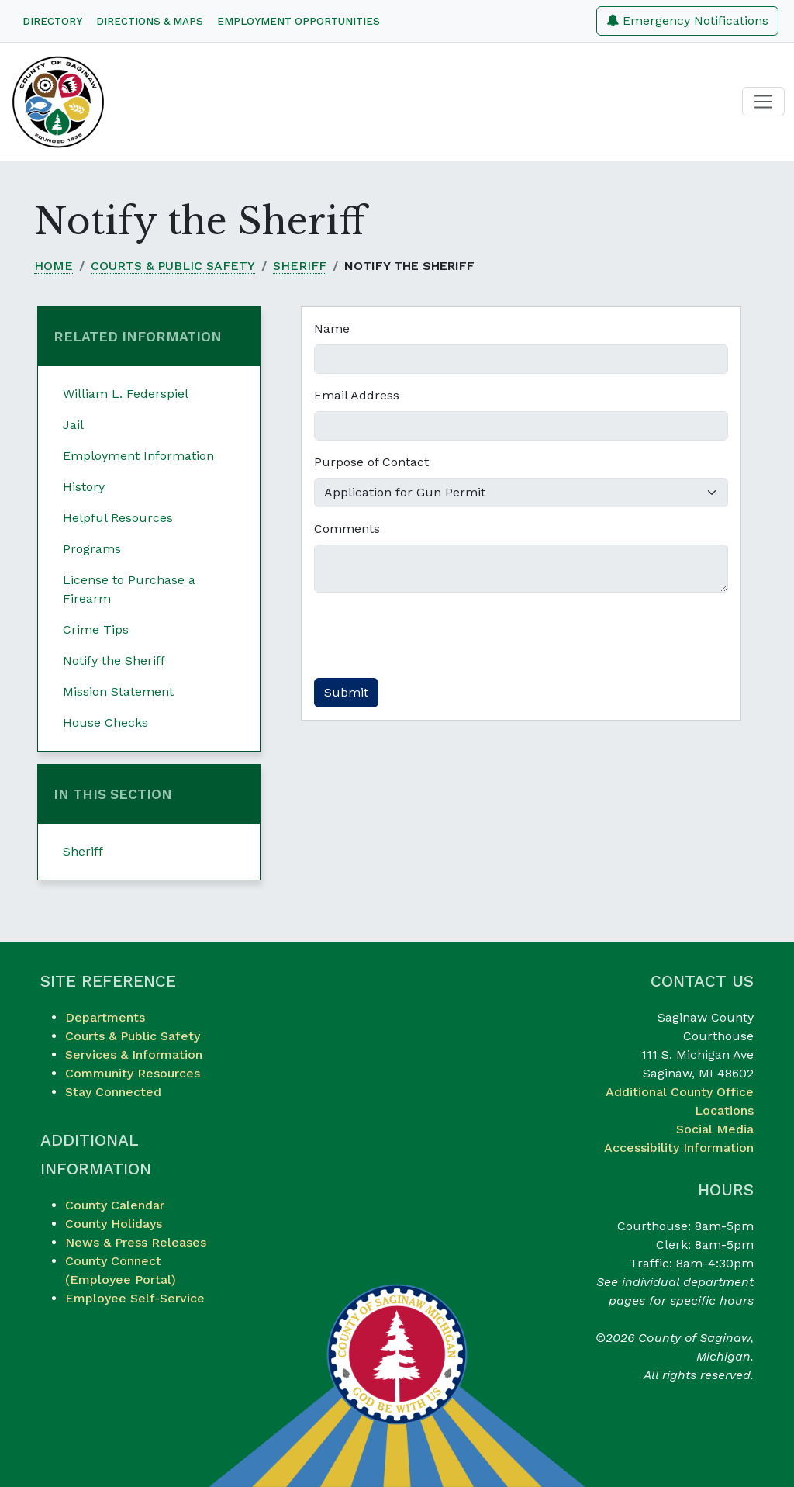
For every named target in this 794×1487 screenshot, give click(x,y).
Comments (347, 528)
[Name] (521, 359)
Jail (73, 424)
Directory (52, 21)
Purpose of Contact (371, 462)
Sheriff (299, 265)
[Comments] (521, 569)
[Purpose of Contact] (521, 492)
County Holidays (113, 1223)
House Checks (105, 722)
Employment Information (138, 455)
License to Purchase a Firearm (129, 589)
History (84, 486)
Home (53, 265)
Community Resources (132, 1073)
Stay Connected (113, 1091)
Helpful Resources (118, 517)
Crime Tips (96, 629)
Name (332, 328)
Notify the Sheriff (114, 660)
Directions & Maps (149, 21)
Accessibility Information (679, 1147)
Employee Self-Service (135, 1298)
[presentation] (432, 635)
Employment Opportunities (298, 21)
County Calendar (114, 1205)
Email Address (356, 395)
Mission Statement (118, 691)
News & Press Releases (135, 1242)
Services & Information (133, 1054)
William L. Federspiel (125, 393)
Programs (92, 548)
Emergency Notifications (687, 20)
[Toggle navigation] (763, 102)
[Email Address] (521, 426)
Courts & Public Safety (173, 265)
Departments (105, 1017)
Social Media (715, 1129)
